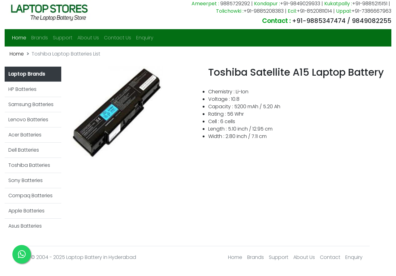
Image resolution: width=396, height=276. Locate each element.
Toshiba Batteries (29, 165)
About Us (88, 37)
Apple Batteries (26, 210)
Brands (39, 37)
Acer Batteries (24, 134)
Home (20, 37)
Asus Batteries (25, 225)
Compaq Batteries (30, 195)
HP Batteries (22, 89)
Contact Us (117, 37)
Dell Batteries (23, 150)
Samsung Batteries (31, 104)
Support (62, 37)
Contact (330, 257)
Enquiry (144, 37)
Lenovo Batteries (28, 119)
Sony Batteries (25, 180)
